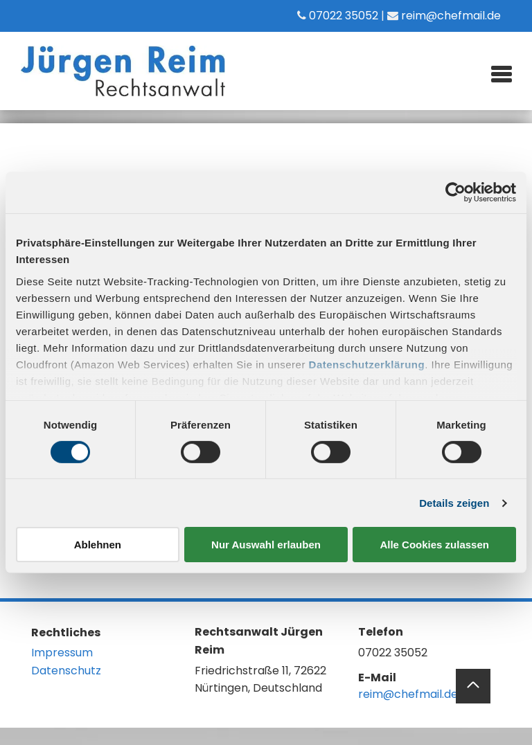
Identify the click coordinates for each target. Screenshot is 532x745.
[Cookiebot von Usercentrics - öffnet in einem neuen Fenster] (455, 192)
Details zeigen (454, 503)
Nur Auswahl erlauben (266, 544)
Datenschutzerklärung (367, 364)
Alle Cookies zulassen (434, 544)
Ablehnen (97, 544)
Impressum (62, 653)
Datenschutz (66, 671)
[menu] (502, 72)
